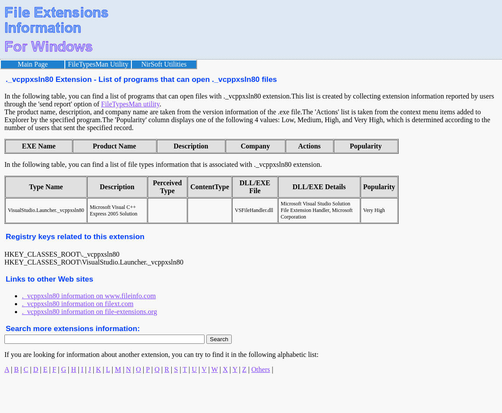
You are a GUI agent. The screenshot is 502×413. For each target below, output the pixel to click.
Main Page (33, 64)
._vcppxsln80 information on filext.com (78, 303)
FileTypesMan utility (130, 104)
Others (260, 369)
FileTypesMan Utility (98, 64)
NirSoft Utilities (164, 64)
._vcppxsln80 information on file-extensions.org (89, 311)
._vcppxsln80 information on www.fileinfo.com (89, 296)
